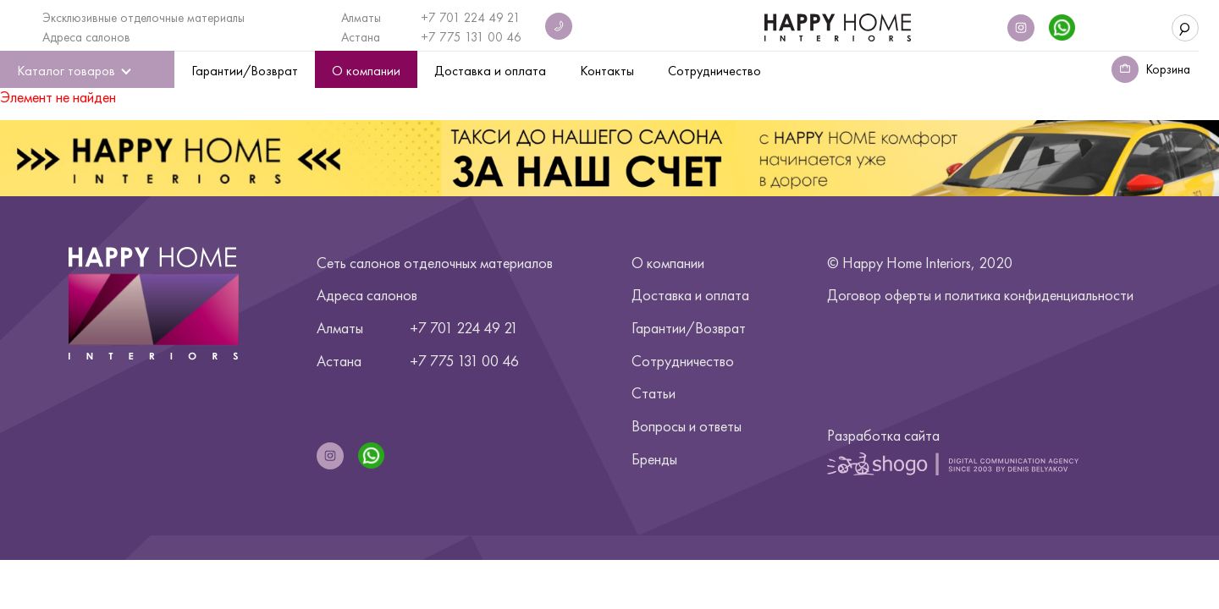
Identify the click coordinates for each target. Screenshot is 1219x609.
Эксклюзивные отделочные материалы (143, 17)
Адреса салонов (86, 37)
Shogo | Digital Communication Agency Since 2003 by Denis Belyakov (952, 463)
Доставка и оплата (690, 294)
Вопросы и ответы (687, 426)
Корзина (1168, 69)
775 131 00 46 (480, 37)
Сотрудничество (683, 360)
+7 (430, 37)
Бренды (654, 459)
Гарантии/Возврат (689, 327)
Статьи (654, 393)
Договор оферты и (980, 294)
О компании (668, 262)
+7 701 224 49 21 (471, 17)
